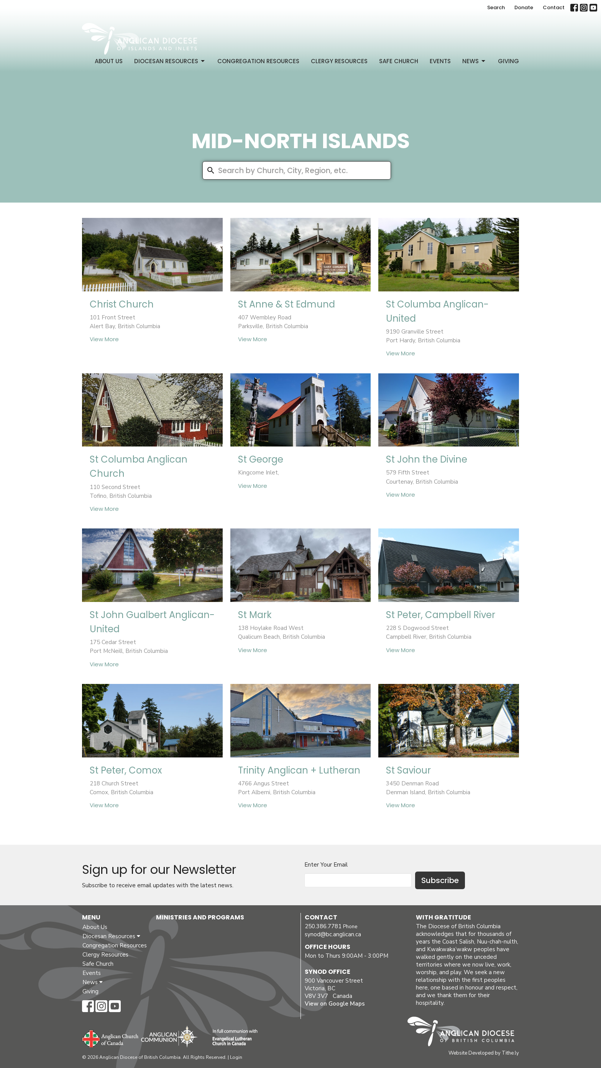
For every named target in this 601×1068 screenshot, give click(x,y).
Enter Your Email (326, 864)
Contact (554, 7)
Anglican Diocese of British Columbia (465, 1033)
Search (496, 7)
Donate (523, 7)
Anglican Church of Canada (110, 1037)
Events (440, 61)
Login (236, 1057)
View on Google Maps (335, 1003)
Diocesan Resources (170, 61)
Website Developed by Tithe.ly (483, 1053)
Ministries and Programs (200, 917)
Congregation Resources (258, 61)
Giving (508, 61)
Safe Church (398, 61)
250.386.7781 (323, 926)
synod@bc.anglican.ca (333, 934)
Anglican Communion (169, 1036)
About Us (109, 61)
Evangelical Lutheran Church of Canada (232, 1037)
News (474, 61)
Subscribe (440, 880)
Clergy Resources (339, 61)
